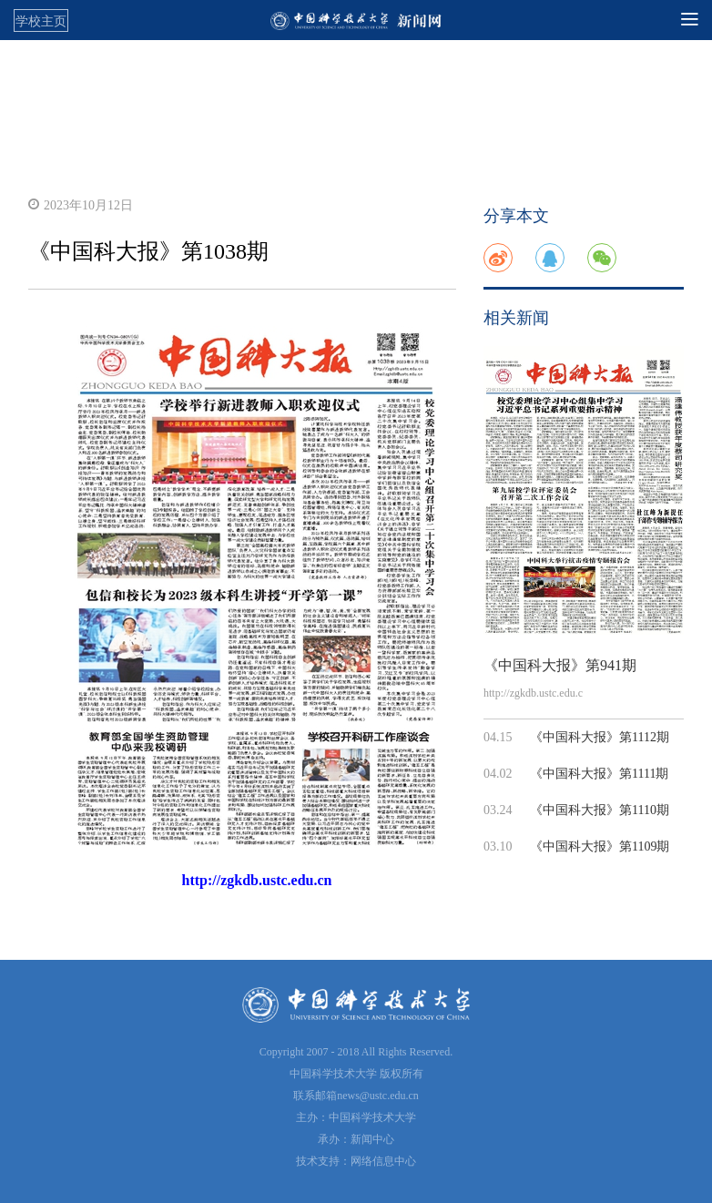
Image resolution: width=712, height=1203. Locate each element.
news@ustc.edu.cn (378, 1095)
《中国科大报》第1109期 (599, 846)
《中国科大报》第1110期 (599, 810)
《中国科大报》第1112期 (599, 737)
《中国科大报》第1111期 (599, 773)
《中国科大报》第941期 (559, 665)
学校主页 (40, 21)
